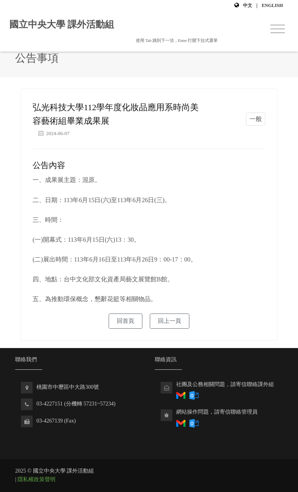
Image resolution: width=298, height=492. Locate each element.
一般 (255, 119)
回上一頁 (169, 321)
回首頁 (125, 321)
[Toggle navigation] (278, 29)
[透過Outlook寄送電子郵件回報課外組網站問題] (194, 423)
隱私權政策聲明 (36, 479)
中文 (247, 5)
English (272, 5)
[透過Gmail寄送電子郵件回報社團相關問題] (180, 423)
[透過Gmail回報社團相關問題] (180, 395)
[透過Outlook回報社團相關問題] (194, 395)
